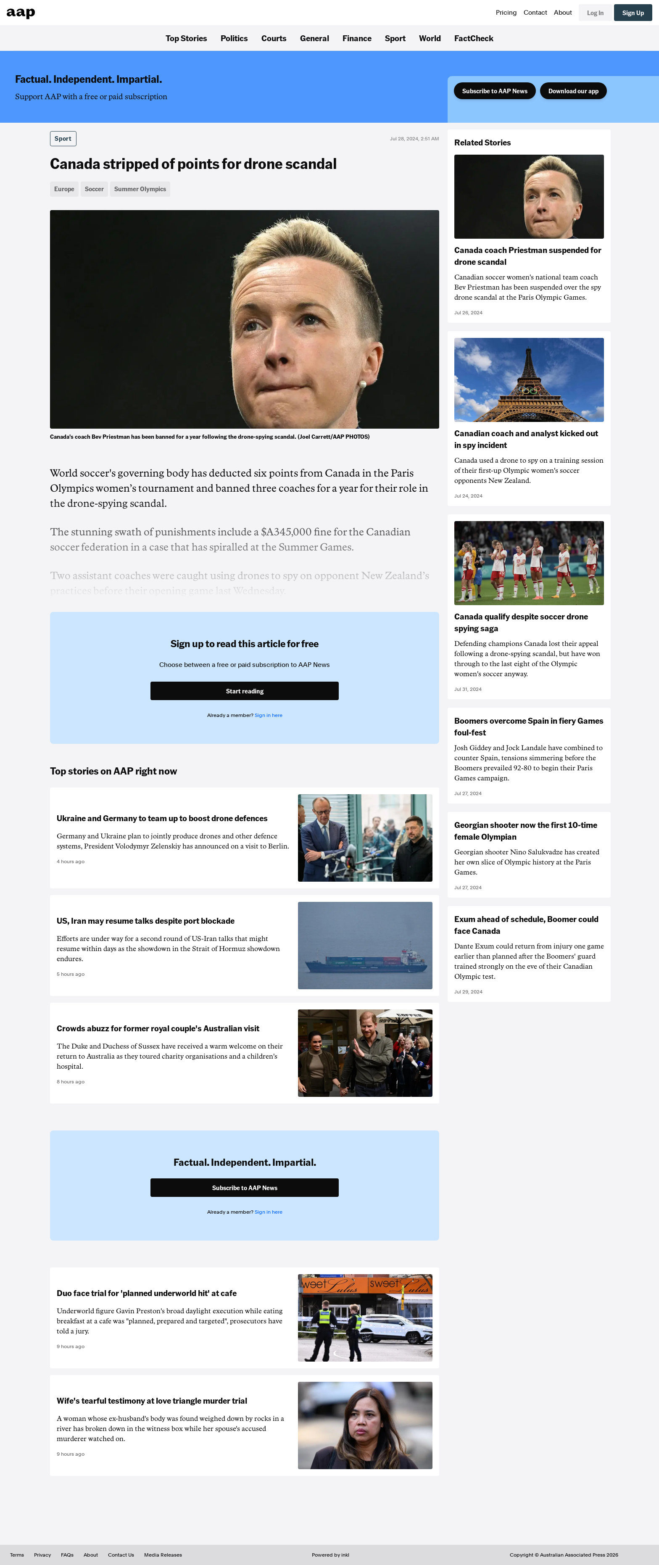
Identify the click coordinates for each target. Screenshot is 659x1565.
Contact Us (121, 1555)
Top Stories (186, 37)
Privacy (42, 1555)
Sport (395, 37)
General (314, 37)
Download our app (573, 91)
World (430, 37)
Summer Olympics (140, 188)
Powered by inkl (330, 1555)
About (563, 12)
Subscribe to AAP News (494, 91)
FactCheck (473, 37)
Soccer (94, 188)
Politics (234, 37)
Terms (17, 1555)
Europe (64, 188)
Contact (535, 12)
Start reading (245, 691)
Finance (357, 37)
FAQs (67, 1555)
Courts (274, 37)
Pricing (506, 12)
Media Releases (163, 1555)
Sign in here (268, 715)
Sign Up (633, 12)
